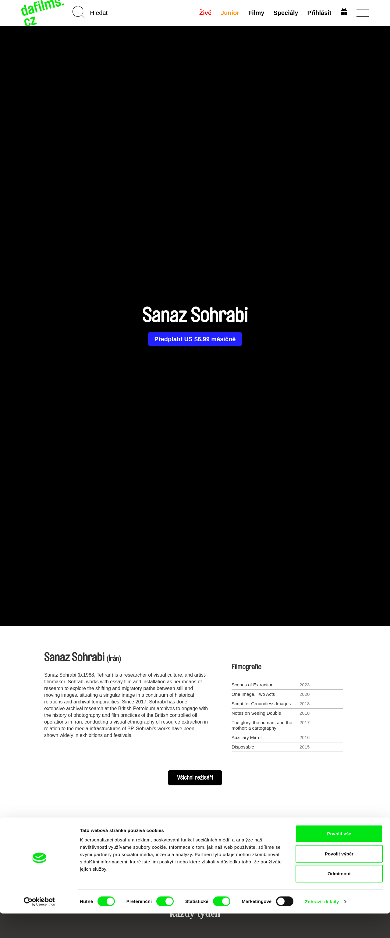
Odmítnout (339, 898)
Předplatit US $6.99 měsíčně (195, 339)
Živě (205, 12)
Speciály (285, 12)
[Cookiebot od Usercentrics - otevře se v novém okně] (39, 926)
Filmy (256, 12)
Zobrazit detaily (322, 926)
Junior (229, 12)
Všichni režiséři (195, 778)
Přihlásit (319, 12)
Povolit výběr (339, 878)
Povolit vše (339, 858)
